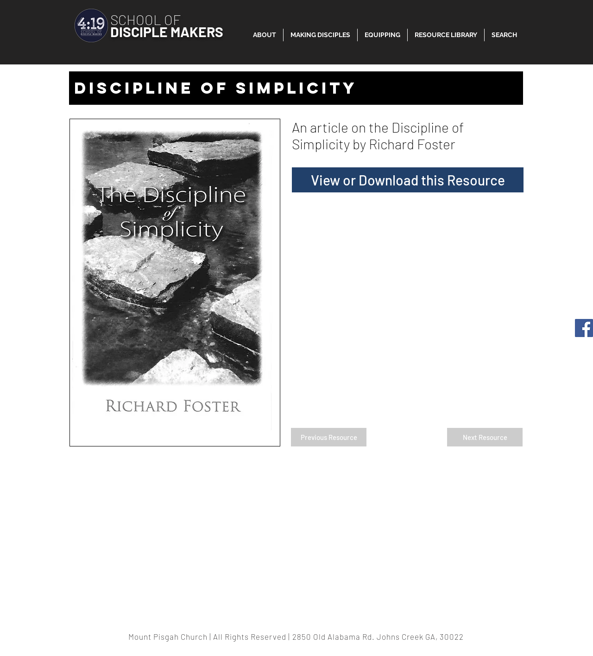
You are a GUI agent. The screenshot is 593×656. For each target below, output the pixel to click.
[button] (446, 35)
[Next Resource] (485, 437)
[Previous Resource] (328, 437)
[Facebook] (584, 328)
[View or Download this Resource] (408, 179)
